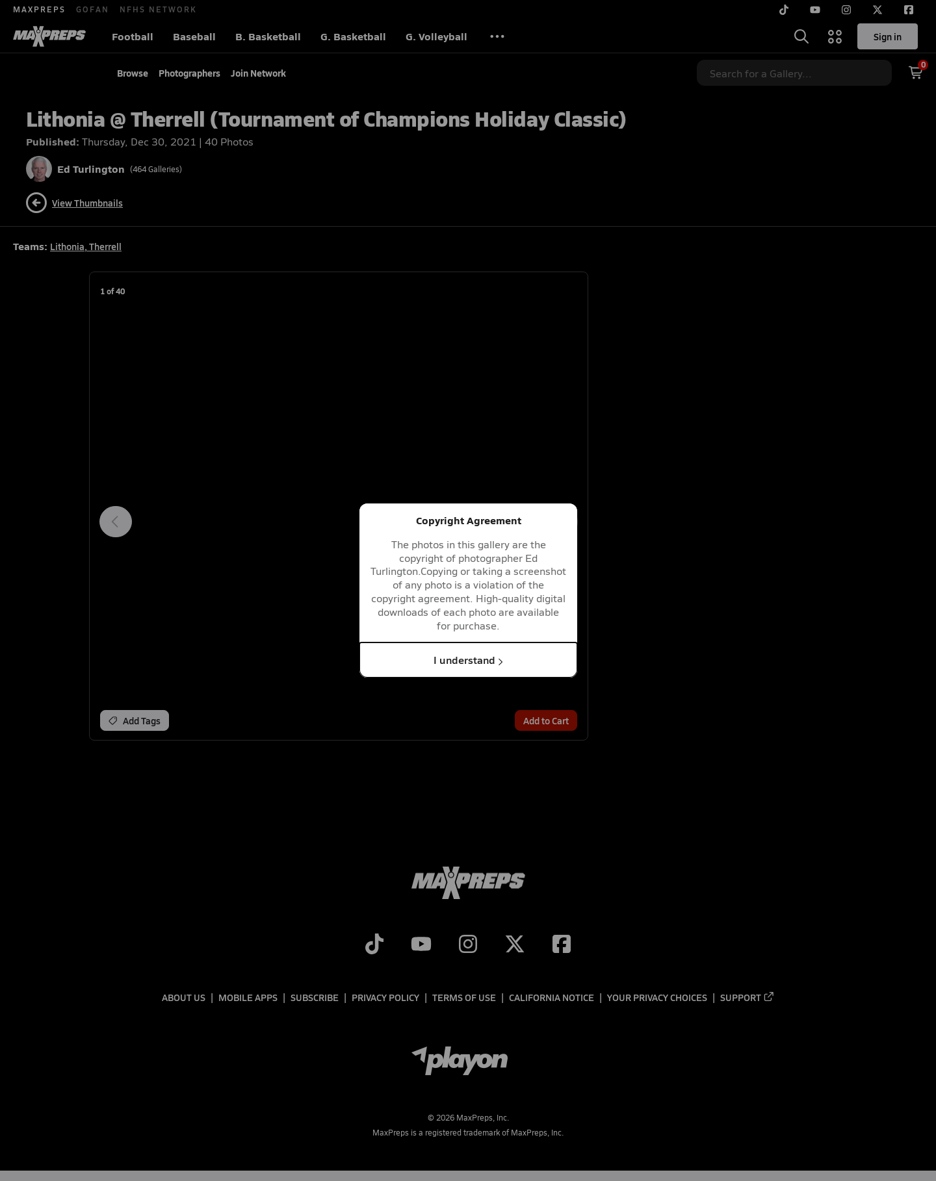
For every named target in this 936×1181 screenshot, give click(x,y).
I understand (468, 659)
